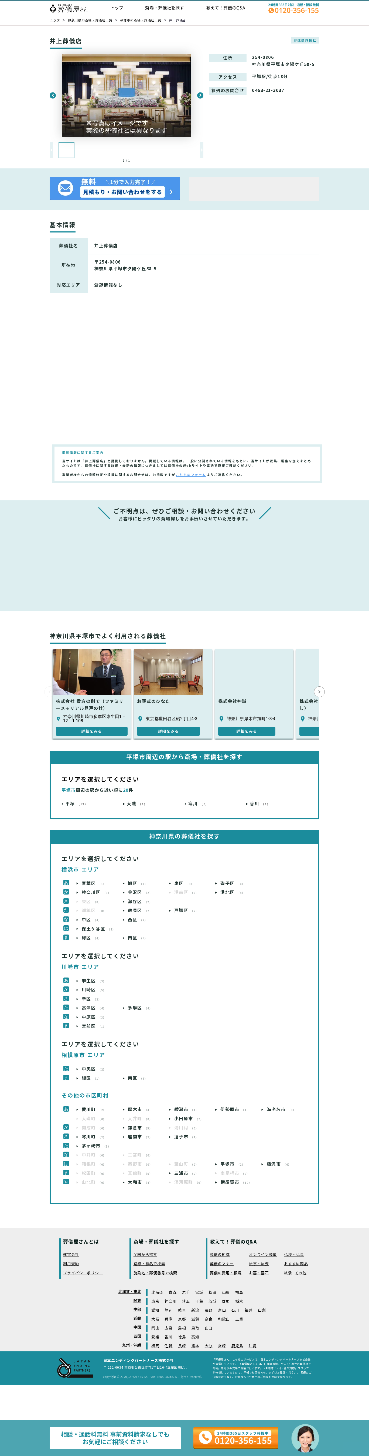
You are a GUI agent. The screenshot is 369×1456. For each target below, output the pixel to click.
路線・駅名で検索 (149, 1264)
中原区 (94, 1017)
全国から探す (145, 1254)
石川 (235, 1310)
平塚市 (232, 1164)
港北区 (232, 892)
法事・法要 (259, 1264)
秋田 (212, 1292)
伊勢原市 (235, 1109)
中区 (92, 920)
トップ (116, 8)
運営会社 (71, 1254)
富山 (222, 1310)
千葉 (199, 1301)
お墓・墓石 (259, 1273)
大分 (209, 1346)
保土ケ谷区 (99, 929)
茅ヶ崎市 (96, 1146)
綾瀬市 (186, 1109)
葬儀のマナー (222, 1264)
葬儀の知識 (220, 1254)
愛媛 (155, 1337)
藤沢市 (279, 1164)
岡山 (155, 1328)
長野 (209, 1310)
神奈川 (170, 1301)
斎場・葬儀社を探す (164, 8)
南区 (138, 938)
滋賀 (195, 1319)
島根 (182, 1328)
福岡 (155, 1346)
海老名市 (281, 1109)
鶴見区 (140, 910)
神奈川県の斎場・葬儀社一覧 (90, 20)
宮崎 (222, 1346)
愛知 (155, 1310)
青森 (172, 1292)
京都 (182, 1319)
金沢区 (140, 892)
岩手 (186, 1292)
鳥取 (195, 1328)
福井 (248, 1310)
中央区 (94, 1069)
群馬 (226, 1301)
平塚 (76, 804)
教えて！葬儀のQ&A (225, 8)
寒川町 (94, 1137)
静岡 (168, 1310)
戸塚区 (186, 910)
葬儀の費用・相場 (226, 1273)
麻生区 (94, 981)
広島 (168, 1328)
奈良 (209, 1319)
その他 (301, 1273)
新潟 (195, 1310)
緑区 (92, 938)
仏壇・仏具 (294, 1254)
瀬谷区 (140, 902)
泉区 (184, 883)
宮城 (199, 1292)
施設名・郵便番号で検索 (155, 1273)
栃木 (239, 1301)
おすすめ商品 (296, 1264)
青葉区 (94, 883)
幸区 (92, 999)
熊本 (195, 1346)
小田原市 (189, 1119)
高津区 (94, 1008)
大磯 (137, 804)
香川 (260, 804)
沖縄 (253, 1346)
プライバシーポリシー (83, 1273)
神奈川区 (96, 892)
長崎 (182, 1346)
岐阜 (182, 1310)
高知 (195, 1337)
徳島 (182, 1337)
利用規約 (71, 1264)
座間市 (140, 1137)
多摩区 (140, 1008)
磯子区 (232, 883)
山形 (226, 1292)
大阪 (155, 1319)
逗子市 (186, 1137)
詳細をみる (91, 731)
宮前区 (94, 1026)
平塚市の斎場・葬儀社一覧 (140, 20)
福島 (239, 1292)
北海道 (157, 1292)
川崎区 (94, 990)
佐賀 (168, 1346)
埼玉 (186, 1301)
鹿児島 (237, 1346)
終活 (288, 1273)
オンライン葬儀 (263, 1254)
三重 (239, 1319)
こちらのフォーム (191, 475)
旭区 (138, 883)
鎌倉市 (140, 1128)
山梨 (262, 1310)
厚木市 (140, 1109)
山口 (209, 1328)
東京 (155, 1301)
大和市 (140, 1182)
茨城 (212, 1301)
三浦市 (186, 1173)
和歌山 (224, 1319)
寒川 (198, 804)
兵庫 (168, 1319)
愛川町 (94, 1109)
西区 (138, 920)
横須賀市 (236, 1182)
